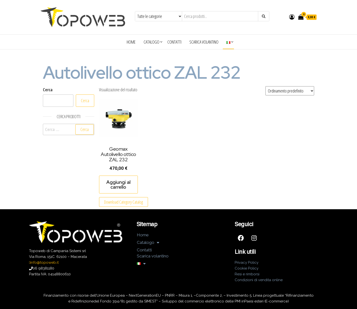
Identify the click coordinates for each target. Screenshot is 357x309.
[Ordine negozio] (289, 90)
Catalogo (151, 42)
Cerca (48, 90)
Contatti (174, 42)
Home (131, 42)
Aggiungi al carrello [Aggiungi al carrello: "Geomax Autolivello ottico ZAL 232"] (118, 184)
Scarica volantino (203, 42)
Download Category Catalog (123, 202)
